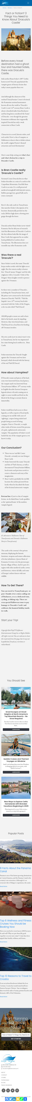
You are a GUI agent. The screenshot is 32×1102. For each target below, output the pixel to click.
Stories (10, 8)
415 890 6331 (6, 1067)
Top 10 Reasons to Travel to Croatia (15, 977)
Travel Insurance (6, 1085)
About (3, 1072)
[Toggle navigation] (28, 3)
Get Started (16, 1039)
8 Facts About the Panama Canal (15, 870)
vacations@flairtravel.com (10, 1068)
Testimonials (5, 1080)
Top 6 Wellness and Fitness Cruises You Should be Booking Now (15, 924)
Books (3, 1083)
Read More (3, 886)
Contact (4, 1075)
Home (4, 8)
